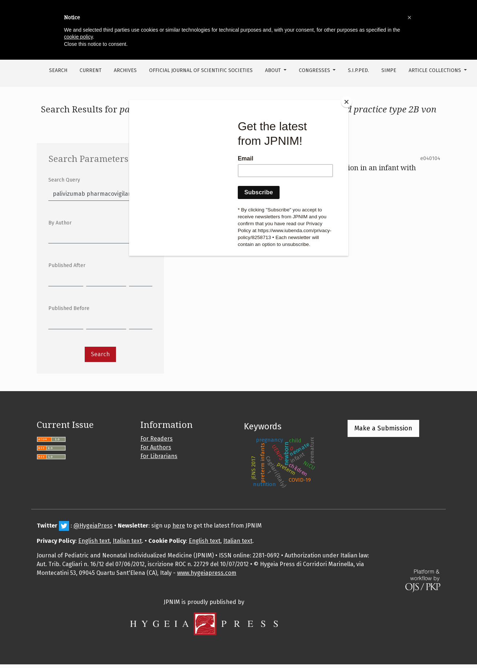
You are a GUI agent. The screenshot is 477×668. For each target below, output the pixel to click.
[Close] (346, 101)
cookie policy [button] (78, 37)
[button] (409, 17)
